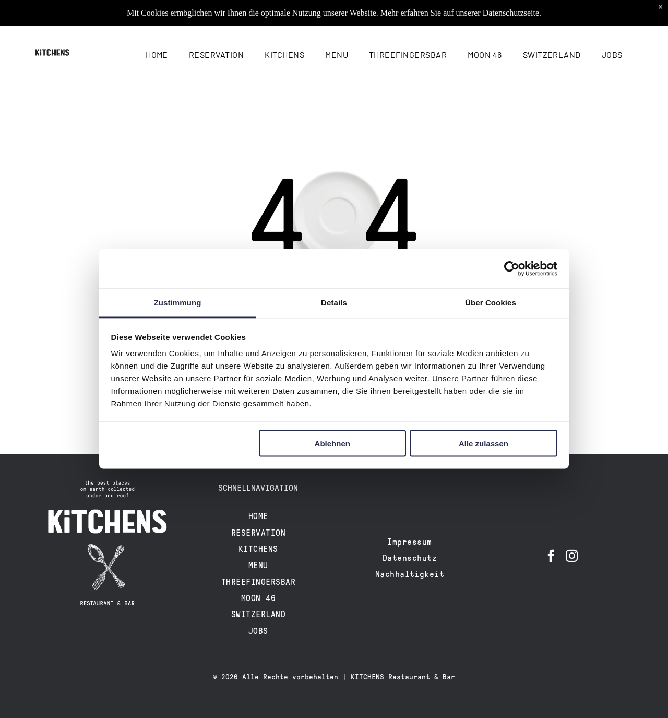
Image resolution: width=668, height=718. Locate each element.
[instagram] (572, 557)
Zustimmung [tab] (177, 302)
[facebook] (551, 557)
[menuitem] (156, 54)
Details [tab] (334, 302)
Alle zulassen (483, 443)
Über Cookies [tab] (490, 302)
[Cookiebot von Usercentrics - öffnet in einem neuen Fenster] (511, 268)
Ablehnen (332, 443)
